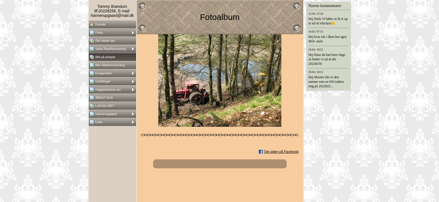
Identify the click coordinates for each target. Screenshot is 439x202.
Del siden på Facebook (281, 152)
